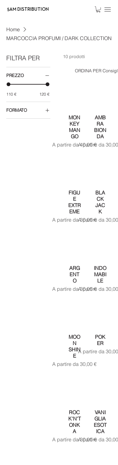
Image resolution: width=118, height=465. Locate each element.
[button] (98, 9)
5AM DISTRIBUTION (28, 9)
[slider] (8, 84)
